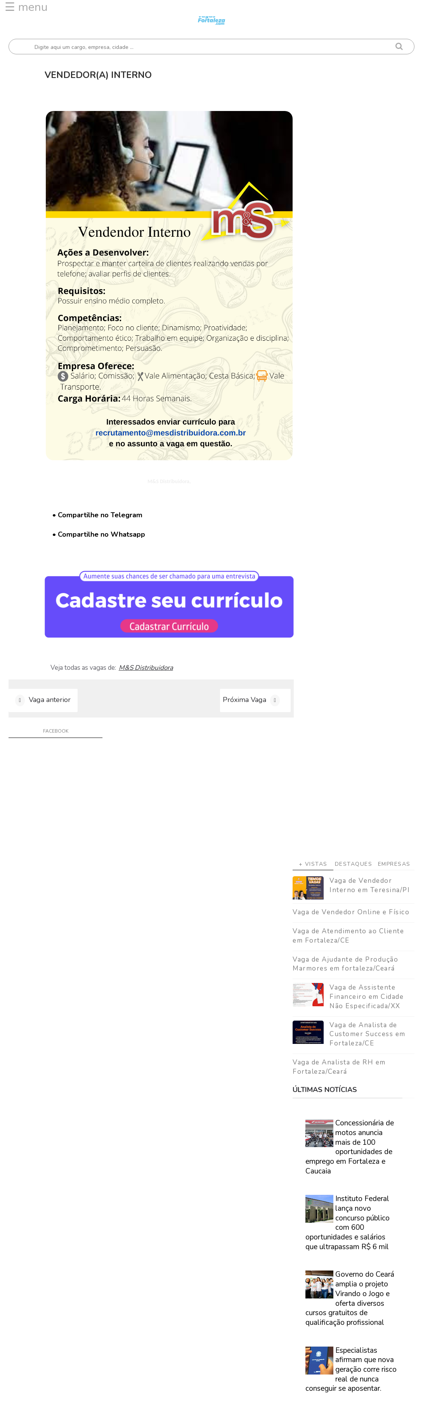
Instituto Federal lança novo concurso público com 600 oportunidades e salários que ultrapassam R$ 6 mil (347, 539)
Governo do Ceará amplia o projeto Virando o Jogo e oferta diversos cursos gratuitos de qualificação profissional (349, 615)
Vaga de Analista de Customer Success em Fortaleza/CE (367, 350)
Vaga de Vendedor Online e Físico (351, 228)
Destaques (354, 180)
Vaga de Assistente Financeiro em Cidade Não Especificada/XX (366, 313)
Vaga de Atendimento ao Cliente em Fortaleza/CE (348, 252)
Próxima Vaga (235, 681)
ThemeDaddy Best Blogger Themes (239, 1399)
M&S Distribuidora (148, 648)
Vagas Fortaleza (96, 1399)
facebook (54, 713)
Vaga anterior (50, 681)
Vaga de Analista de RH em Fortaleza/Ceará (339, 383)
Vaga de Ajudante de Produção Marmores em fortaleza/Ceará (345, 280)
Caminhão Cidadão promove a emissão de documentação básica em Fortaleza (351, 752)
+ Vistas (313, 180)
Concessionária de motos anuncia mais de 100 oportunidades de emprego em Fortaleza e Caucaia (349, 463)
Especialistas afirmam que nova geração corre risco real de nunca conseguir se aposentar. (351, 686)
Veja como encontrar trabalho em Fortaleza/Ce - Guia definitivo (353, 1024)
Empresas (394, 180)
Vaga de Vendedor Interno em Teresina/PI (369, 202)
